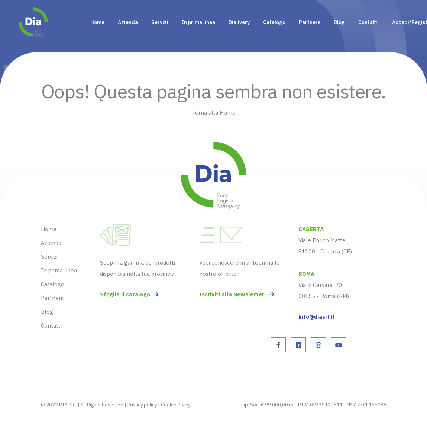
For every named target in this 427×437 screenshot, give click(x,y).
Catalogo (274, 22)
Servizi (159, 22)
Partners (309, 22)
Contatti (368, 22)
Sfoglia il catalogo (129, 294)
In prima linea (198, 22)
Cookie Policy (175, 405)
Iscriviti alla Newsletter (236, 294)
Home (97, 22)
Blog (339, 22)
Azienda (128, 22)
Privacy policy (142, 405)
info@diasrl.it (316, 316)
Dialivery (239, 22)
